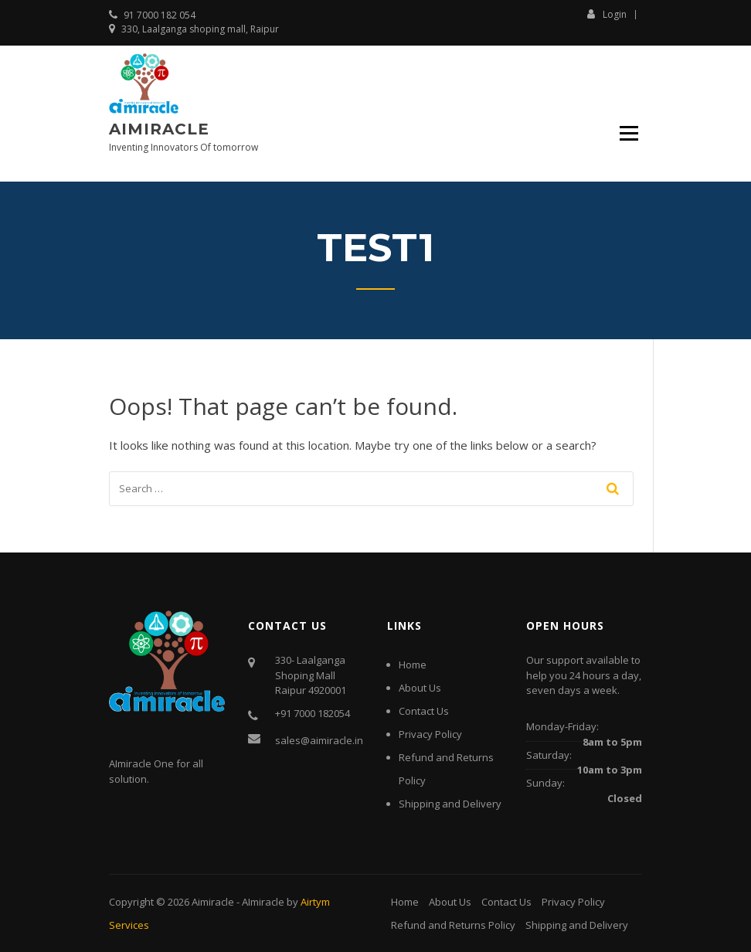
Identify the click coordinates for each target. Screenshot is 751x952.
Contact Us (424, 711)
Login (607, 13)
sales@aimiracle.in (319, 740)
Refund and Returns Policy (453, 925)
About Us (420, 688)
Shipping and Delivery (450, 804)
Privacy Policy (430, 734)
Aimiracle (159, 129)
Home (412, 665)
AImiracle (263, 902)
